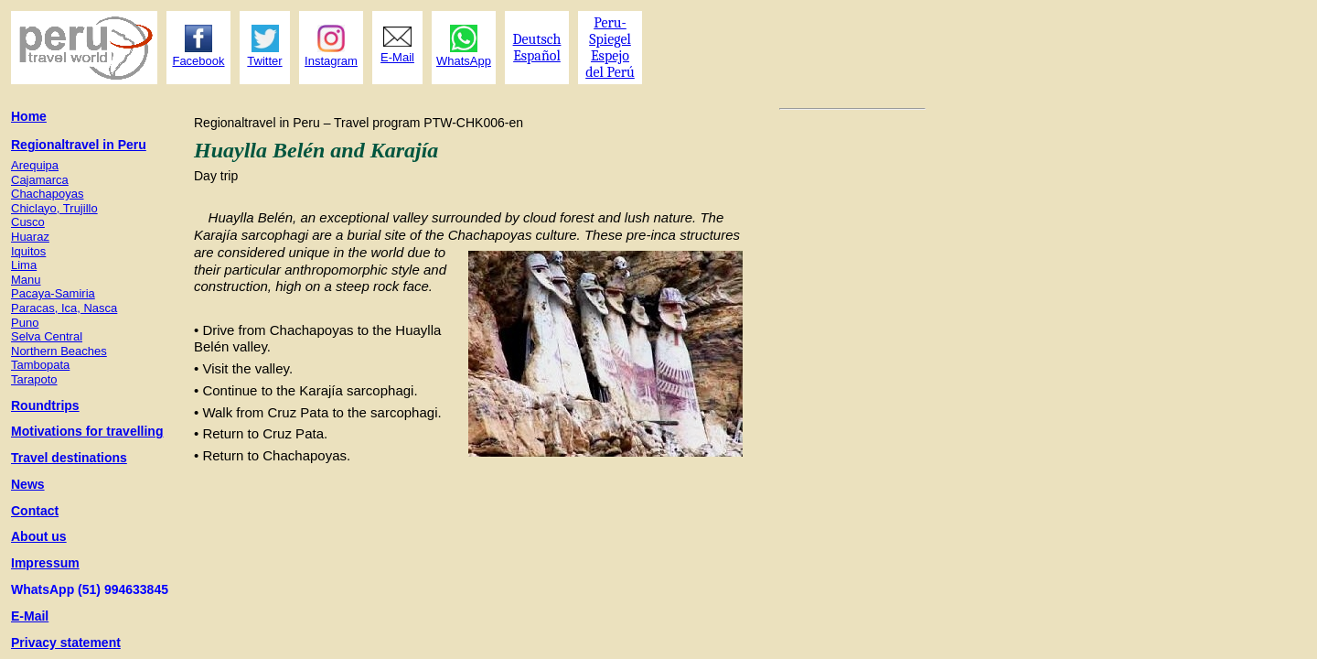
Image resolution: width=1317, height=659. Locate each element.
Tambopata (40, 365)
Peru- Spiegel (610, 31)
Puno (24, 323)
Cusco (28, 222)
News (28, 484)
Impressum (45, 563)
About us (39, 536)
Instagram (331, 61)
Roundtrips (45, 405)
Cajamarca (40, 180)
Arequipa (35, 165)
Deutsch (537, 39)
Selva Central (46, 336)
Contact (35, 510)
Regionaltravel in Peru (78, 144)
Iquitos (28, 251)
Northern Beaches (59, 351)
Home (29, 116)
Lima (24, 265)
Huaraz (30, 236)
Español (537, 56)
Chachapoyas (47, 193)
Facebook (198, 61)
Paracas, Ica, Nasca (64, 308)
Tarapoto (34, 379)
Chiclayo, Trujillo (54, 208)
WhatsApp (463, 61)
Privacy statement (66, 642)
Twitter (264, 61)
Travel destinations (69, 457)
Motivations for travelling (87, 431)
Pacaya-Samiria (53, 293)
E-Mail (29, 616)
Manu (26, 279)
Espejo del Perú (610, 64)
